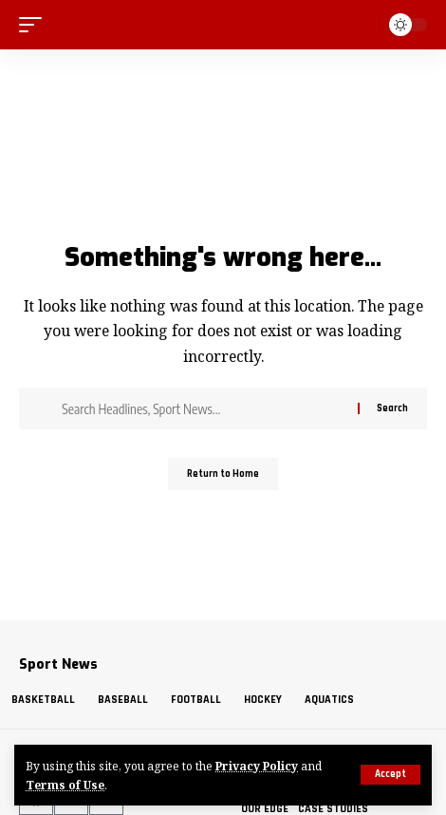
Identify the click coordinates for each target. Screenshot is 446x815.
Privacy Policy (256, 765)
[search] (362, 24)
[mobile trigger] (35, 24)
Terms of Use (65, 784)
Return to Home (223, 474)
